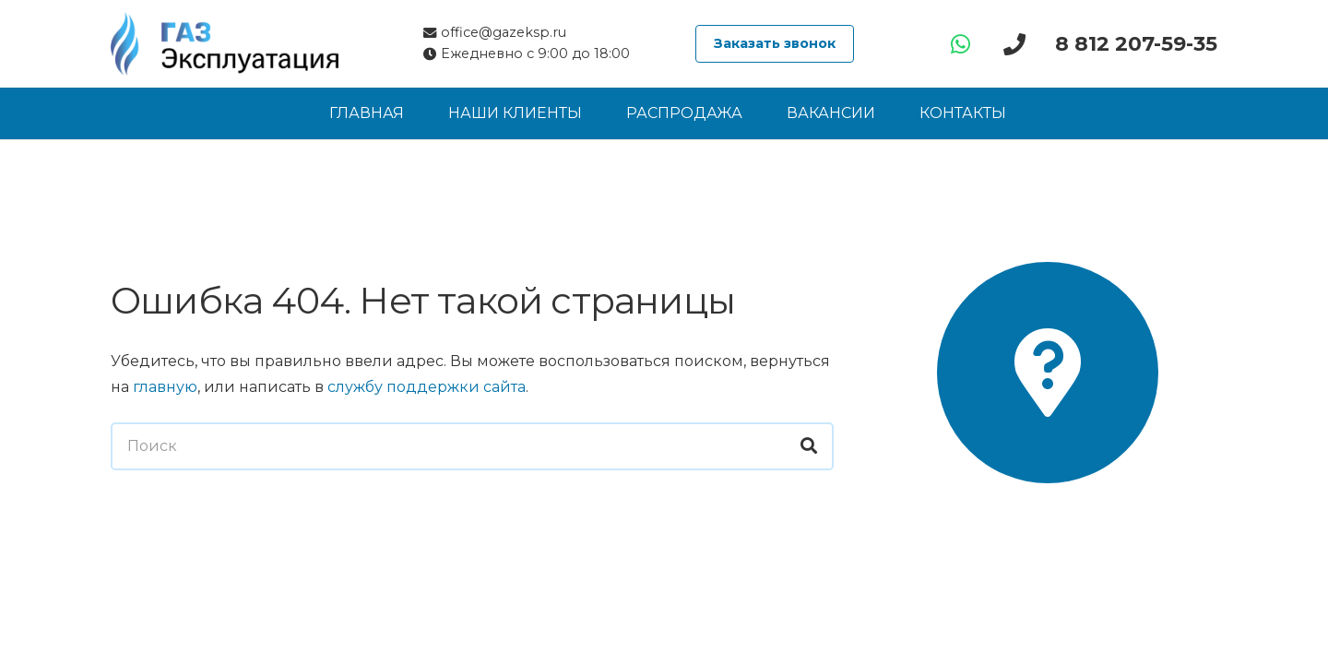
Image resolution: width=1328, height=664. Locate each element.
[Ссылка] (1019, 43)
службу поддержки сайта (426, 387)
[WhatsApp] (961, 44)
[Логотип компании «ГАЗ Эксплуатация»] (224, 44)
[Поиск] (472, 446)
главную (165, 387)
